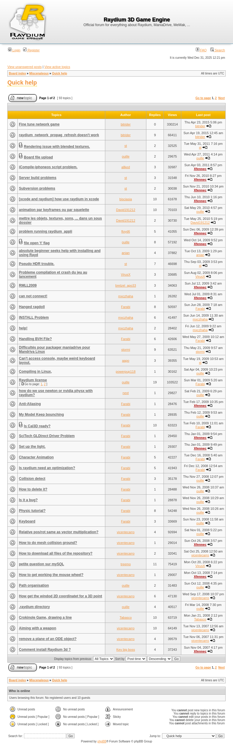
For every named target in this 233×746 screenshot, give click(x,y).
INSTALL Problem (34, 317)
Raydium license (33, 380)
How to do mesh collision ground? (48, 543)
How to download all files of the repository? (56, 553)
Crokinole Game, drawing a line (45, 617)
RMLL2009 (28, 285)
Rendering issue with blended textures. (57, 147)
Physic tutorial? (32, 511)
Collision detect (32, 479)
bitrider (126, 124)
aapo (125, 360)
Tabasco (125, 617)
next (126, 393)
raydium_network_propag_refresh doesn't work (59, 135)
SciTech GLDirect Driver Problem (47, 436)
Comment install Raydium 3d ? (45, 649)
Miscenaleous (39, 73)
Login (14, 50)
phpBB (101, 741)
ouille (126, 156)
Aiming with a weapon (37, 628)
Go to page (203, 98)
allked (126, 167)
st (125, 145)
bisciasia (125, 199)
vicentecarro (126, 532)
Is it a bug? (28, 500)
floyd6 (125, 231)
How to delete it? (33, 489)
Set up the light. (32, 447)
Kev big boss (125, 649)
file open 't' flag (37, 243)
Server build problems (37, 178)
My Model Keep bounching (41, 414)
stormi (125, 349)
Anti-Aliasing (30, 404)
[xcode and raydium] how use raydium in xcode (59, 199)
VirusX (125, 274)
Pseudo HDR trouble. (36, 264)
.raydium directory (34, 607)
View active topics (57, 67)
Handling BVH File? (35, 339)
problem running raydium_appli (45, 231)
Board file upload (38, 157)
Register (31, 50)
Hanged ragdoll (32, 307)
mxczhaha (125, 296)
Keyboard (27, 521)
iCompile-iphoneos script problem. (48, 167)
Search (217, 50)
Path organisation (34, 585)
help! (23, 328)
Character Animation (36, 457)
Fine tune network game (39, 124)
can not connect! (33, 296)
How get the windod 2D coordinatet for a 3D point (60, 596)
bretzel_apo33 (125, 285)
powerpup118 (126, 371)
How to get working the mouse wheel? (51, 575)
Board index (17, 73)
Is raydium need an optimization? (47, 468)
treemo (126, 564)
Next (221, 98)
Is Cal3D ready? (37, 426)
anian (126, 253)
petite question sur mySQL (41, 564)
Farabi (125, 307)
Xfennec (200, 169)
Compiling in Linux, (35, 371)
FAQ (201, 50)
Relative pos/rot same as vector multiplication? (58, 532)
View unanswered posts (24, 67)
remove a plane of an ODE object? (48, 639)
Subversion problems (37, 188)
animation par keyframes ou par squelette (54, 210)
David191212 (125, 210)
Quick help (59, 73)
